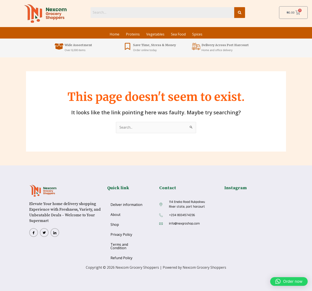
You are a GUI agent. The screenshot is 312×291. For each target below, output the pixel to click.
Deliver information (126, 204)
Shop (114, 224)
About (115, 214)
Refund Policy (121, 257)
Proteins (133, 34)
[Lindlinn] (54, 232)
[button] (289, 281)
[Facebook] (33, 232)
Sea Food (178, 34)
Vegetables (155, 34)
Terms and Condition (119, 246)
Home (114, 34)
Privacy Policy (121, 234)
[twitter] (44, 232)
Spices (197, 34)
